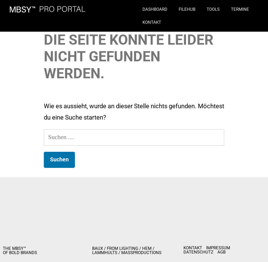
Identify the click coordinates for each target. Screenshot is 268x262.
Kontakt (151, 22)
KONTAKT (192, 248)
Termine (240, 9)
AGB (221, 252)
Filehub (187, 9)
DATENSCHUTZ (198, 252)
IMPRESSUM (218, 248)
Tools (213, 9)
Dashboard (154, 9)
